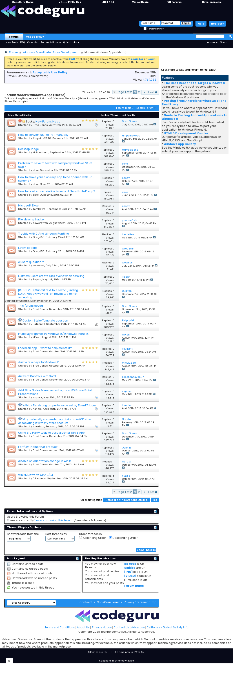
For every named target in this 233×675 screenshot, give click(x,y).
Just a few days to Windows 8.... (40, 362)
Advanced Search (218, 42)
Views (114, 115)
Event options (28, 247)
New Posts (12, 42)
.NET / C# (108, 2)
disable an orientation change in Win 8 (44, 461)
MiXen (36, 337)
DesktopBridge (28, 149)
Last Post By (130, 115)
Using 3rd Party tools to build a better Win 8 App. (51, 432)
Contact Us (87, 602)
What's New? (35, 36)
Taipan (37, 279)
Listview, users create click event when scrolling (51, 276)
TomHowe (39, 209)
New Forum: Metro (48, 121)
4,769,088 (150, 79)
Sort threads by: (56, 534)
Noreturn (38, 426)
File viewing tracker (31, 219)
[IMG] (128, 571)
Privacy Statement (137, 602)
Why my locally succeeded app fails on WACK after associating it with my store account (54, 421)
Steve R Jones (17, 76)
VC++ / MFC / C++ (70, 2)
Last (153, 92)
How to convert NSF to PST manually (43, 134)
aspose (37, 397)
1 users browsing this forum (53, 520)
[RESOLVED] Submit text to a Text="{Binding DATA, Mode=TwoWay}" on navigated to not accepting (48, 293)
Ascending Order (92, 537)
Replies (105, 115)
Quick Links (70, 42)
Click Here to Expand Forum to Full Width (189, 69)
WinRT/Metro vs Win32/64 (35, 475)
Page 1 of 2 (124, 92)
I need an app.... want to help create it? (45, 348)
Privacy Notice (102, 627)
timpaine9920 (42, 138)
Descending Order (123, 537)
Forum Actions (49, 42)
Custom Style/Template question (45, 320)
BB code (130, 563)
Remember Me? (154, 28)
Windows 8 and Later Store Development (51, 52)
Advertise (138, 627)
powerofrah (40, 222)
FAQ (22, 42)
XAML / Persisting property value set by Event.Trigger (59, 405)
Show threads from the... (24, 534)
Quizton (24, 300)
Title (10, 115)
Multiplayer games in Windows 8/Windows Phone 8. (53, 333)
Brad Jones (40, 125)
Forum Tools (123, 107)
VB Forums (174, 2)
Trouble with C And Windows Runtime (43, 233)
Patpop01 (39, 324)
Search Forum (144, 107)
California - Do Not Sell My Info (168, 627)
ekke (36, 170)
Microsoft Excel (28, 205)
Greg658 (38, 237)
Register (217, 23)
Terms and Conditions (60, 627)
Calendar (32, 42)
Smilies (129, 567)
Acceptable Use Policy (50, 72)
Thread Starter (23, 115)
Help (201, 23)
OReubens (39, 478)
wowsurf (38, 265)
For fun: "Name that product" (38, 446)
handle (37, 408)
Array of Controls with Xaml (37, 376)
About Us (83, 627)
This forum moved (30, 305)
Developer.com (212, 2)
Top (154, 499)
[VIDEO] (130, 576)
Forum (14, 36)
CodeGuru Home (22, 2)
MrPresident (41, 152)
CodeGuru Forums (109, 602)
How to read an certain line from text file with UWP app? (56, 191)
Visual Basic (140, 2)
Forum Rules (134, 585)
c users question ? (31, 262)
